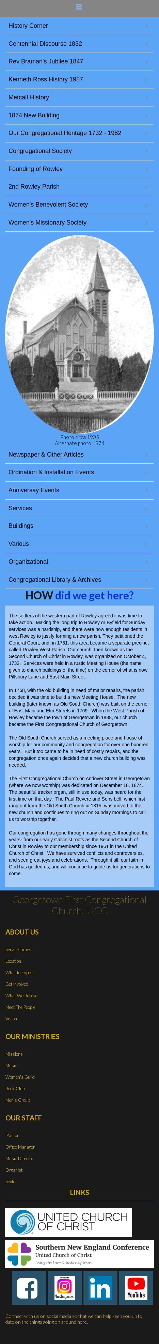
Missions (14, 1054)
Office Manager (20, 1147)
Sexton (11, 1181)
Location (13, 961)
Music (11, 1065)
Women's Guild (20, 1077)
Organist (13, 1170)
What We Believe (21, 995)
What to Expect (19, 972)
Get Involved (16, 984)
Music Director (19, 1158)
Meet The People (20, 1007)
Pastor (12, 1135)
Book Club (15, 1088)
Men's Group (17, 1100)
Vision (11, 1018)
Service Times (18, 949)
